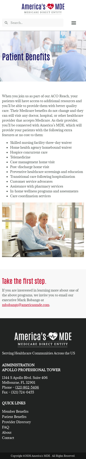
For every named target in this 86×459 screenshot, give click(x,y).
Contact (8, 438)
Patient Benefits (14, 416)
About (7, 432)
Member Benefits (15, 411)
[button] (74, 23)
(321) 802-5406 (27, 387)
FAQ (5, 427)
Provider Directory (16, 422)
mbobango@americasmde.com (25, 305)
